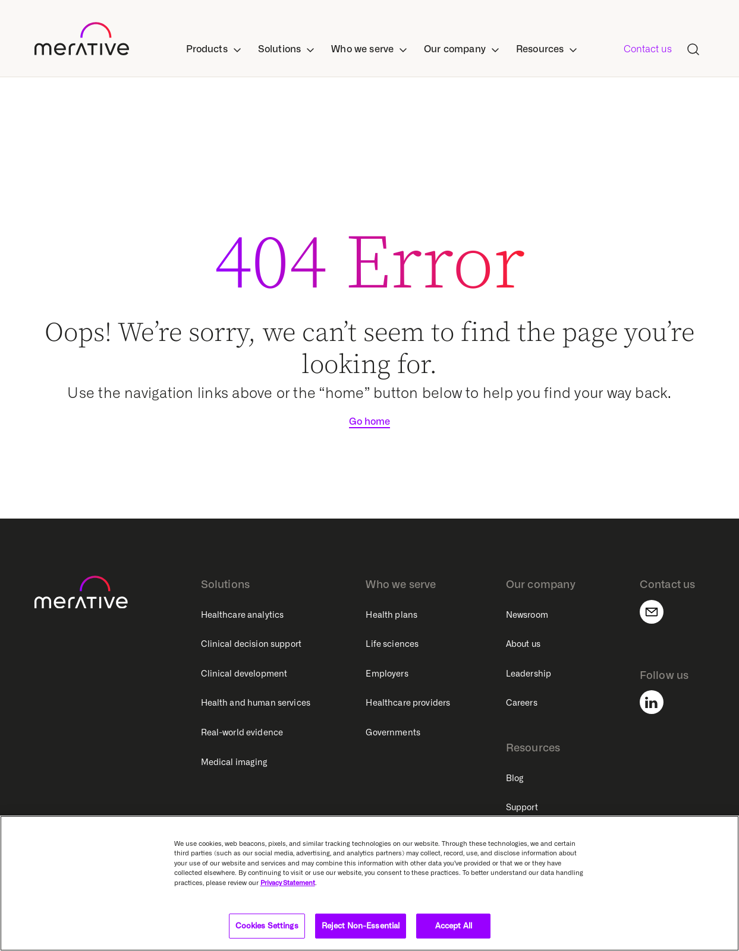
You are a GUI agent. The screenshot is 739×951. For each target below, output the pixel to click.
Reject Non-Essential (361, 925)
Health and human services (256, 702)
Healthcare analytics (242, 615)
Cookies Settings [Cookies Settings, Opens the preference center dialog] (266, 925)
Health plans (391, 615)
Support (522, 807)
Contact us (648, 49)
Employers (387, 673)
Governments (393, 732)
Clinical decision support (251, 644)
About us (523, 644)
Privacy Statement (287, 883)
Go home (369, 421)
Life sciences (392, 644)
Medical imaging (234, 762)
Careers (521, 702)
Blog (515, 778)
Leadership (528, 673)
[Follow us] (659, 702)
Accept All (453, 925)
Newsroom (527, 615)
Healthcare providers (408, 702)
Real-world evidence (242, 732)
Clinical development (244, 673)
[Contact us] (659, 612)
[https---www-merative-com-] (81, 41)
